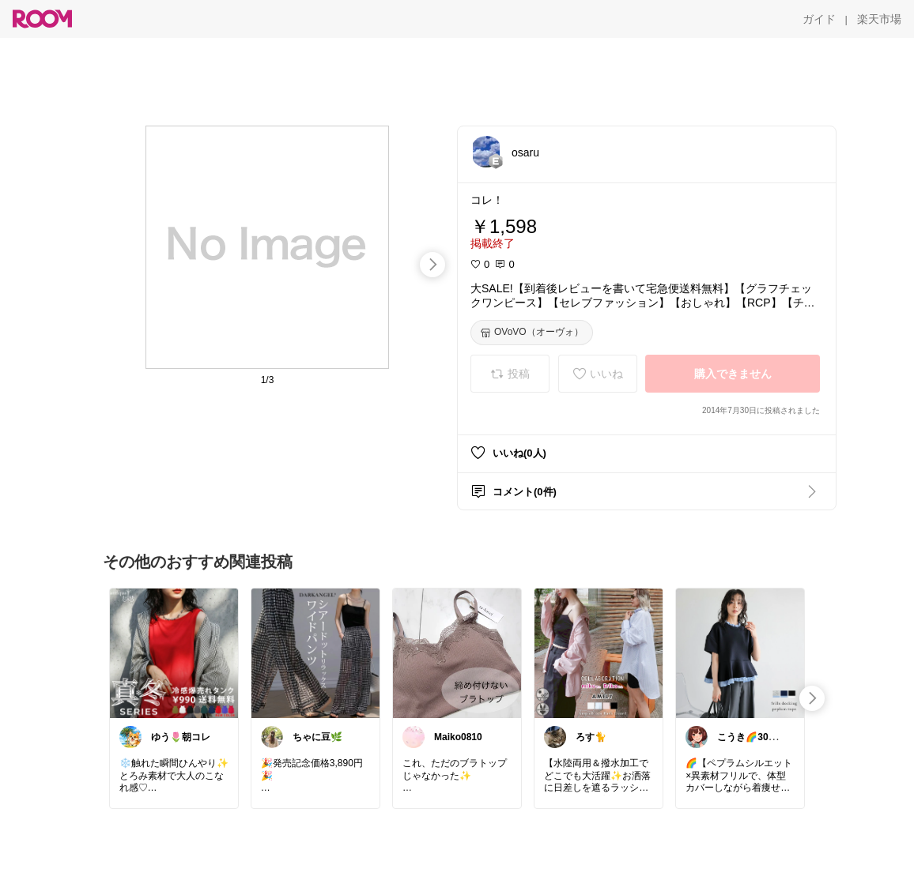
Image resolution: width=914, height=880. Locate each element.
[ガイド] (819, 19)
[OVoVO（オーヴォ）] (531, 332)
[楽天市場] (879, 19)
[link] (174, 652)
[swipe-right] (432, 264)
